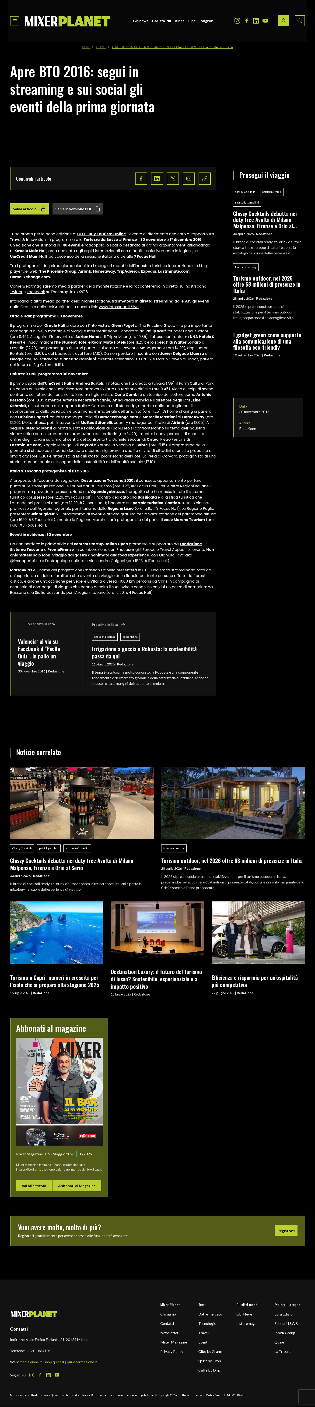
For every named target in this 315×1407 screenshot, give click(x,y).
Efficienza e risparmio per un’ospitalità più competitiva (255, 981)
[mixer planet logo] (34, 1314)
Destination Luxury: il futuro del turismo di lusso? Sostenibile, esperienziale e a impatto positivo (156, 978)
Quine (279, 1342)
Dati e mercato (210, 1314)
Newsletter (169, 1332)
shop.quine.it (54, 1362)
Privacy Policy (171, 1351)
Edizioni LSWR (286, 1323)
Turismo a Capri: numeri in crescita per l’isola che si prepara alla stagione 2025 (54, 981)
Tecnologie (207, 1323)
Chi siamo (168, 1314)
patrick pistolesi (272, 191)
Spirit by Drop (209, 1360)
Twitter (16, 292)
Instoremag (245, 1323)
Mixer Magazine (173, 1342)
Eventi (203, 1342)
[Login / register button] (283, 20)
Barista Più (161, 20)
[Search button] (300, 20)
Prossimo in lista (108, 624)
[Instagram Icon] (237, 21)
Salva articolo (29, 209)
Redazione (56, 671)
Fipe (192, 20)
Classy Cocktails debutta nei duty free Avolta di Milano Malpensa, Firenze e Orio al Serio (265, 219)
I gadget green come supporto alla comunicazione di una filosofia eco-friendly (267, 341)
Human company (245, 267)
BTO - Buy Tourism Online (101, 234)
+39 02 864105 (38, 1350)
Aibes (180, 20)
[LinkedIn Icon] (256, 21)
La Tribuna (282, 1351)
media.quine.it (31, 1362)
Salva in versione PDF (78, 209)
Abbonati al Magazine (77, 1185)
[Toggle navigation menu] (14, 20)
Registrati (286, 1230)
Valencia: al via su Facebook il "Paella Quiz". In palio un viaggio (39, 652)
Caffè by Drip (209, 1370)
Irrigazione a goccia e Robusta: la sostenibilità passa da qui (144, 652)
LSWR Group (284, 1332)
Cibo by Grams (210, 1351)
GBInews (140, 20)
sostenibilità (130, 636)
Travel (101, 47)
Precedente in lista (36, 624)
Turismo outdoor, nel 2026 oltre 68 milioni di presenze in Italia (267, 284)
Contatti (167, 1323)
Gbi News (244, 1314)
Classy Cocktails (245, 191)
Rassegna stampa (105, 636)
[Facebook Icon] (246, 21)
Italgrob (207, 20)
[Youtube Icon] (265, 21)
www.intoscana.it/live (119, 307)
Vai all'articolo (34, 1185)
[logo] (67, 20)
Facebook (36, 292)
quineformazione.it (82, 1362)
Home (86, 47)
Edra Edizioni (284, 1314)
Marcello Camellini (247, 202)
